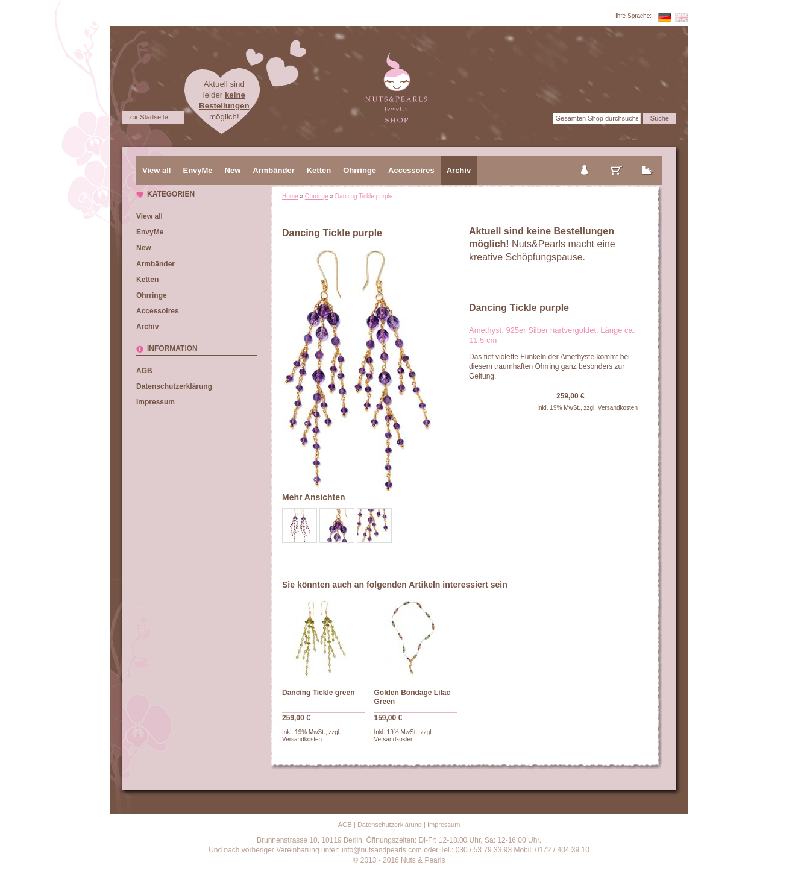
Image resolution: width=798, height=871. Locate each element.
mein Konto (585, 160)
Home (290, 196)
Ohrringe (316, 196)
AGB (144, 370)
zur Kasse (647, 160)
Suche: (540, 118)
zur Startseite (148, 117)
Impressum (155, 402)
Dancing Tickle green (318, 692)
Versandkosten (618, 407)
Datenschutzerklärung (174, 386)
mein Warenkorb (616, 160)
